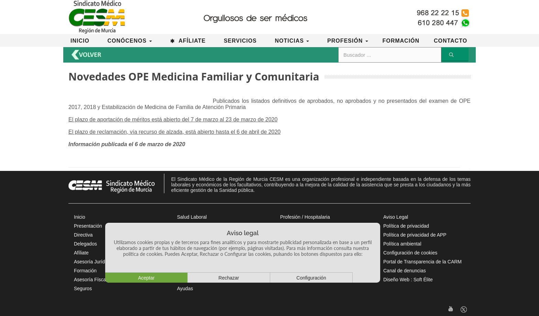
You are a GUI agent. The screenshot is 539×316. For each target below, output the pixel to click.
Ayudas (185, 288)
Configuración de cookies (410, 252)
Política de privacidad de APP (415, 235)
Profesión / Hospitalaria (305, 217)
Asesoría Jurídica (92, 261)
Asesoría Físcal (90, 279)
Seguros (83, 288)
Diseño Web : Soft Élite (408, 279)
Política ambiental (402, 244)
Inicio (79, 217)
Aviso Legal (395, 217)
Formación (85, 270)
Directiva (83, 235)
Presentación (88, 226)
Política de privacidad (406, 226)
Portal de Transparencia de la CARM (422, 261)
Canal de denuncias (404, 270)
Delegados (85, 244)
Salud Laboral (192, 217)
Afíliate (81, 252)
